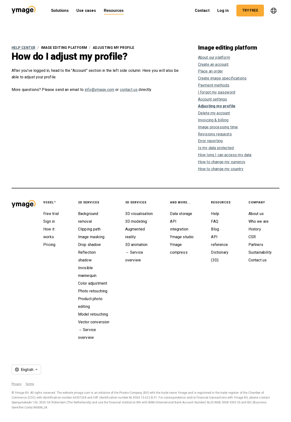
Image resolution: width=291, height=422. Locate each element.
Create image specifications (222, 78)
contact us (129, 89)
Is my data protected (216, 148)
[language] (273, 10)
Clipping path (89, 229)
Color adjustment (92, 283)
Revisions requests (215, 134)
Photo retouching (93, 291)
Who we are (258, 221)
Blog (215, 229)
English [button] (27, 369)
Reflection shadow (87, 256)
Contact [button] (202, 9)
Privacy (17, 384)
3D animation (136, 244)
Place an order (210, 71)
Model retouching (93, 314)
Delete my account (214, 113)
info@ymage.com (99, 89)
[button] (24, 10)
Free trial (51, 213)
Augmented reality (135, 233)
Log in (223, 9)
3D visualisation (139, 213)
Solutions (60, 10)
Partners (255, 244)
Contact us (257, 260)
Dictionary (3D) (219, 256)
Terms (29, 384)
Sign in (49, 221)
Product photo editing (90, 302)
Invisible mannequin (87, 272)
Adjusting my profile (216, 106)
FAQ (214, 221)
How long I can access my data (225, 155)
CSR (252, 237)
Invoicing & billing (213, 120)
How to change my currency (221, 162)
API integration (179, 225)
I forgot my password (216, 92)
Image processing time (218, 127)
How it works (48, 233)
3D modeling (136, 221)
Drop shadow (89, 244)
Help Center (23, 48)
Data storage (181, 213)
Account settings (212, 99)
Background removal (88, 217)
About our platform (214, 57)
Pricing (49, 244)
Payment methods (214, 85)
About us (256, 213)
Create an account (213, 64)
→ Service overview (87, 333)
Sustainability (260, 252)
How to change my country (220, 169)
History (254, 229)
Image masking (91, 237)
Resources (114, 10)
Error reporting (210, 141)
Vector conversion (93, 322)
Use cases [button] (86, 9)
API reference (219, 241)
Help (215, 213)
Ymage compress (178, 248)
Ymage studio (182, 237)
